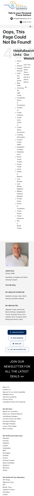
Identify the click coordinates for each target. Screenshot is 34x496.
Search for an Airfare (10, 411)
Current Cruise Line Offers (12, 419)
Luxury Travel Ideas (10, 426)
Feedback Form (8, 394)
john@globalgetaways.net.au (22, 18)
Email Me (18, 343)
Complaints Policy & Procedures (14, 402)
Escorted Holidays (9, 421)
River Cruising (8, 428)
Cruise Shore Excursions (21, 129)
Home (19, 169)
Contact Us (7, 389)
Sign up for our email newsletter (14, 392)
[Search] (26, 87)
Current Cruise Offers (19, 142)
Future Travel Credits (19, 159)
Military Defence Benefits (20, 193)
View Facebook (17, 338)
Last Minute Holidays (10, 416)
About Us (6, 387)
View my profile (18, 332)
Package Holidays (9, 424)
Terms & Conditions (9, 397)
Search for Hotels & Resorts (12, 414)
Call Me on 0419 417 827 (18, 349)
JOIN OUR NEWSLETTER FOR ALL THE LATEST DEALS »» (17, 369)
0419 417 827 (27, 22)
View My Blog (10, 285)
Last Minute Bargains (20, 186)
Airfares (19, 66)
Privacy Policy (8, 399)
